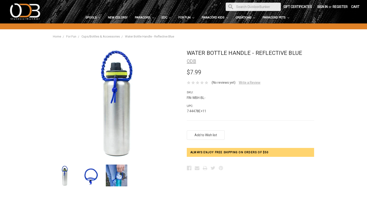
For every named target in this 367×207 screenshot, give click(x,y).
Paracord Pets (276, 17)
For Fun (186, 17)
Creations (245, 17)
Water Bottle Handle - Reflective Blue (149, 36)
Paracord (144, 17)
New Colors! (117, 17)
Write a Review (250, 82)
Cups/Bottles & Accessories (100, 36)
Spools (92, 17)
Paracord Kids (215, 17)
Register (340, 7)
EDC (166, 17)
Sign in (322, 7)
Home (57, 36)
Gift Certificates (297, 7)
